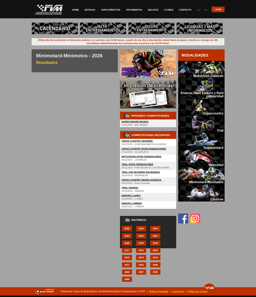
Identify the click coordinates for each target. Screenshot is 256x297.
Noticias (90, 10)
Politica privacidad (158, 291)
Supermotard (214, 147)
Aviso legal (178, 291)
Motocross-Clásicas (208, 75)
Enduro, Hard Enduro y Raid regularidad (202, 94)
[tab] (201, 69)
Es (206, 10)
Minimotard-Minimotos (206, 182)
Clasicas (216, 199)
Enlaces (153, 10)
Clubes (168, 10)
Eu (198, 10)
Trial (220, 130)
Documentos (134, 10)
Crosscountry (213, 113)
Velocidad (216, 165)
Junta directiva (110, 10)
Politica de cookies (197, 291)
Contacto (185, 10)
